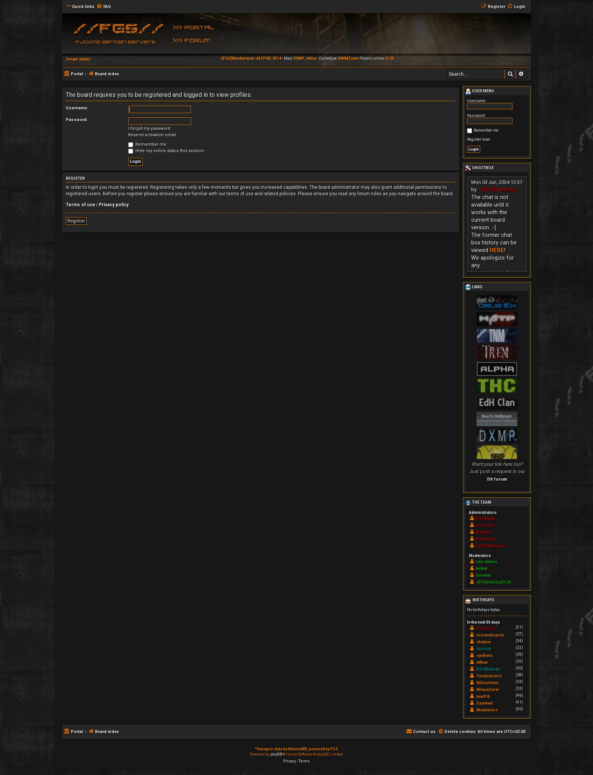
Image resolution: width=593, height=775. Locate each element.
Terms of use (80, 204)
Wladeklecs (487, 710)
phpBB (276, 754)
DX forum (497, 479)
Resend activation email (152, 134)
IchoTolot (485, 525)
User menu (479, 92)
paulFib (483, 696)
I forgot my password (149, 128)
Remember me (147, 144)
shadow (484, 642)
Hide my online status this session (166, 150)
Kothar (482, 568)
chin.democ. (487, 562)
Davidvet (485, 703)
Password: (77, 119)
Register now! (479, 139)
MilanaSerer (488, 690)
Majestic (484, 532)
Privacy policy (114, 204)
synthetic (485, 656)
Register (76, 221)
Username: (77, 108)
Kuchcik (484, 649)
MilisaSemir (488, 683)
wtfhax (482, 662)
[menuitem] (103, 6)
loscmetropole (490, 635)
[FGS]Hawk (485, 519)
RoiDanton (485, 539)
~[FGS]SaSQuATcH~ (494, 582)
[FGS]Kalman (488, 669)
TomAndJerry (489, 676)
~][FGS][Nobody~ (498, 189)
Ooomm (483, 575)
